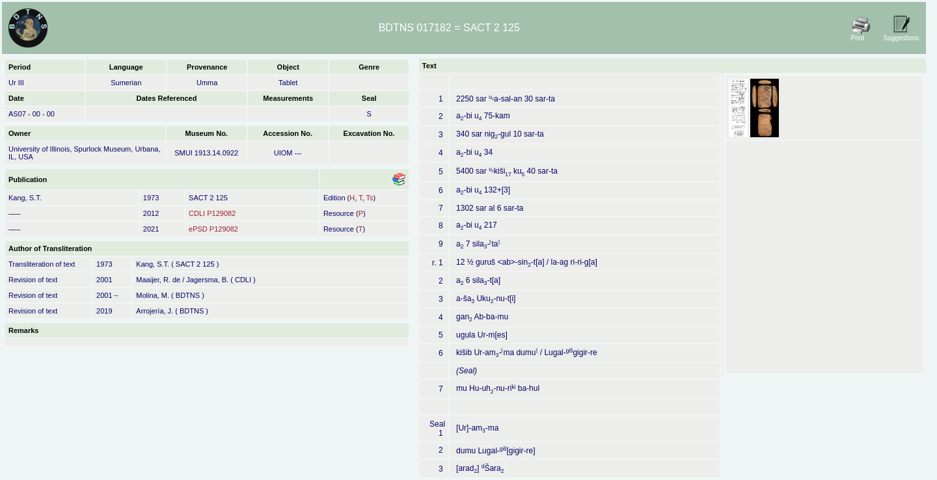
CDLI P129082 (212, 213)
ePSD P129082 (213, 229)
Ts (369, 198)
